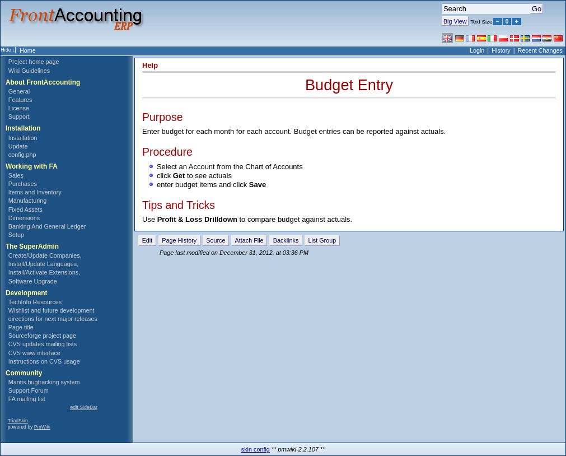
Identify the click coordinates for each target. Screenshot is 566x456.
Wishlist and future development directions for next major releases (52, 314)
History (501, 50)
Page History (179, 240)
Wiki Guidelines (29, 70)
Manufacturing (27, 200)
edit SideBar (83, 407)
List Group (322, 240)
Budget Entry (349, 85)
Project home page (33, 61)
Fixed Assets (25, 209)
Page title (21, 327)
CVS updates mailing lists (42, 344)
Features (20, 99)
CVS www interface (34, 353)
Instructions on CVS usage (44, 361)
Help (150, 65)
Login (477, 50)
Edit (147, 240)
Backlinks (286, 240)
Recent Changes (540, 50)
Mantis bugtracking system (44, 382)
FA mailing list (26, 398)
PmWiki (42, 427)
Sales (16, 175)
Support (19, 116)
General (19, 91)
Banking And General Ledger (47, 226)
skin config (255, 449)
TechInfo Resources (35, 302)
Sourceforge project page (42, 335)
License (18, 108)
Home (28, 50)
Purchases (22, 183)
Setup (16, 234)
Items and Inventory (35, 192)
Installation (23, 137)
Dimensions (24, 218)
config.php (22, 154)
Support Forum (28, 390)
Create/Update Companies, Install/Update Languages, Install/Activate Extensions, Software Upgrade (45, 268)
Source (215, 240)
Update (18, 146)
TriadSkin (18, 421)
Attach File (249, 240)
